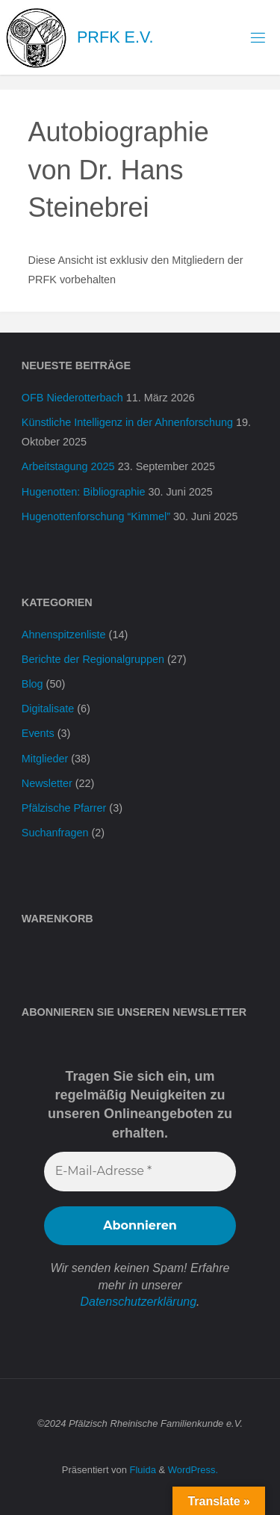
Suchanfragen (55, 833)
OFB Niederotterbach (72, 398)
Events (38, 733)
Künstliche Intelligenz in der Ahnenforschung (127, 422)
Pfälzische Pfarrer (64, 808)
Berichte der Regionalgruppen (93, 659)
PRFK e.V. (115, 37)
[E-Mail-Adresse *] (140, 1171)
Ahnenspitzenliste (64, 635)
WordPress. (193, 1469)
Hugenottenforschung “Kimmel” (96, 516)
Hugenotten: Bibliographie (84, 492)
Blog (32, 684)
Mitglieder (45, 759)
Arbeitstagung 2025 (68, 466)
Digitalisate (48, 709)
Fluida (141, 1469)
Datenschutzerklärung (138, 1301)
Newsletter (47, 783)
